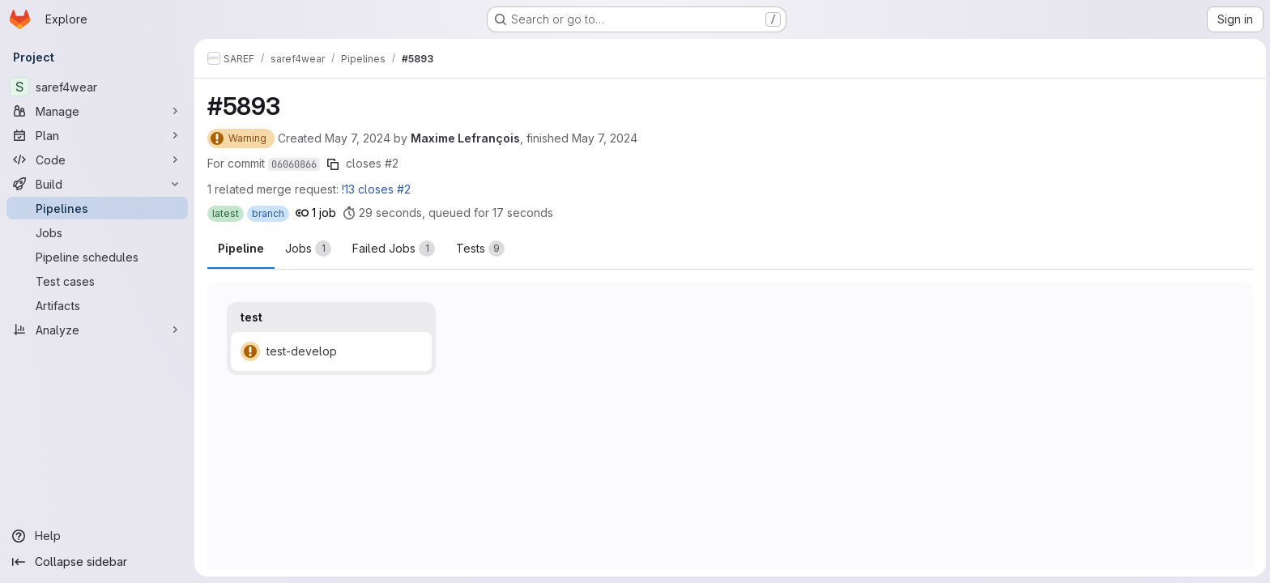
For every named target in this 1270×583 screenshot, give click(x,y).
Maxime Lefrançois (465, 138)
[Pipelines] (97, 208)
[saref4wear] (97, 86)
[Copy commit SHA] (333, 164)
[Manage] (97, 111)
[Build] (97, 183)
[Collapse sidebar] (97, 562)
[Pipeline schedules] (97, 256)
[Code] (97, 159)
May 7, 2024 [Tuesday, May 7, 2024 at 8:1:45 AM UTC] (604, 138)
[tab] (308, 248)
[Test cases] (97, 281)
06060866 (294, 164)
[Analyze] (97, 329)
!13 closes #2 (376, 189)
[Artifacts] (97, 305)
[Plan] (97, 135)
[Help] (97, 536)
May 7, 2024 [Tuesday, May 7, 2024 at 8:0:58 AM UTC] (357, 138)
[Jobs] (97, 232)
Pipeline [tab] (241, 248)
